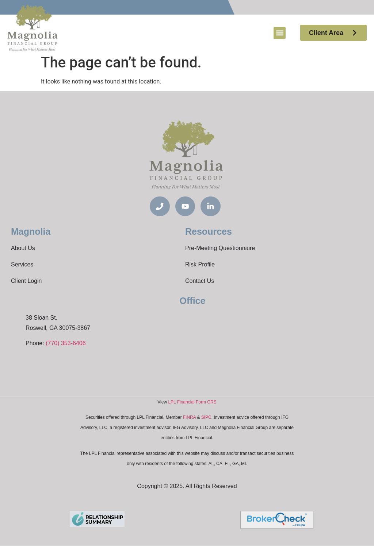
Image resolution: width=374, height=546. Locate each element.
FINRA (189, 417)
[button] (280, 33)
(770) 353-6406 (65, 343)
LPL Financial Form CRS (192, 402)
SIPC (206, 417)
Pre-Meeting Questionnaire (220, 248)
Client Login (26, 281)
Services (22, 265)
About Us (23, 248)
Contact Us (199, 281)
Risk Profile (200, 265)
